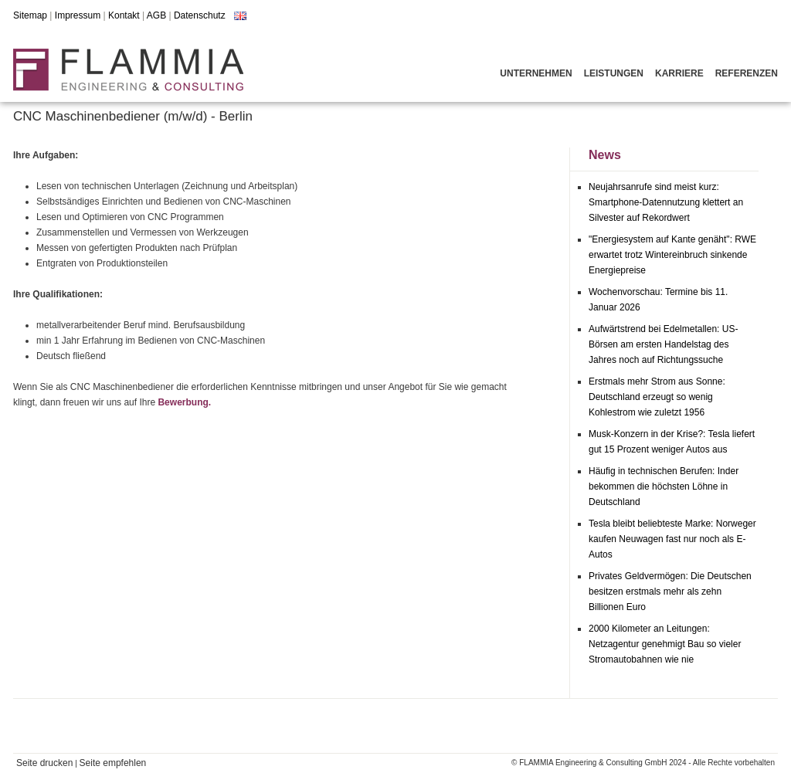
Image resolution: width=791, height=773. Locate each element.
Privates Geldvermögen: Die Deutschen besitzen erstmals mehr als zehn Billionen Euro (670, 591)
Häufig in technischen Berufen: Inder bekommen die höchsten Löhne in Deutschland (663, 486)
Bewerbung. (184, 402)
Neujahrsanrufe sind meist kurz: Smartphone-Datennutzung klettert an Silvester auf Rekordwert (666, 202)
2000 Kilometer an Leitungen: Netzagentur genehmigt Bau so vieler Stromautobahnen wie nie (665, 644)
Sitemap (30, 15)
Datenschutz (200, 15)
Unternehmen (536, 73)
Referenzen (746, 73)
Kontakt (124, 15)
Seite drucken (44, 763)
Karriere (679, 73)
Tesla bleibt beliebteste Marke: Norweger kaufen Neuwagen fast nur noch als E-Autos (672, 539)
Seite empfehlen (113, 763)
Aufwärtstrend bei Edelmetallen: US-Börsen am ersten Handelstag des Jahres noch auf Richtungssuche (663, 344)
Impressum (77, 15)
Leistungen (613, 73)
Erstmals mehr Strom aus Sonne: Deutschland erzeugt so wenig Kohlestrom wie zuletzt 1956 (657, 397)
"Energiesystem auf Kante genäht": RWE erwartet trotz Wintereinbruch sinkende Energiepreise (672, 255)
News (605, 154)
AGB (156, 15)
